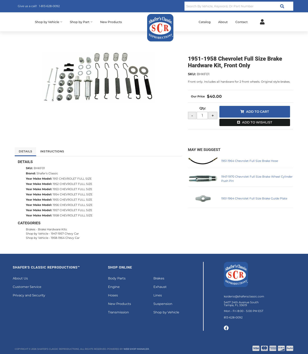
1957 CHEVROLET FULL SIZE (72, 210)
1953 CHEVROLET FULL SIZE (72, 189)
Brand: (31, 173)
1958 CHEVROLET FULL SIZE (72, 215)
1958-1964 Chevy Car (65, 238)
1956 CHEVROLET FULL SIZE (72, 205)
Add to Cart (257, 112)
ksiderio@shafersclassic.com (244, 296)
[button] (238, 6)
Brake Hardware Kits (52, 229)
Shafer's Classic (47, 173)
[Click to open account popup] (262, 22)
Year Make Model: (39, 178)
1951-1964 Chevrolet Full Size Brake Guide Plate (254, 198)
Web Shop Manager (136, 349)
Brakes (30, 229)
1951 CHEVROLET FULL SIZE (72, 178)
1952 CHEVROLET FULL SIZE (72, 184)
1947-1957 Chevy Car (65, 233)
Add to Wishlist (257, 122)
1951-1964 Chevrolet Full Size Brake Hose (249, 161)
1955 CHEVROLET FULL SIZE (72, 199)
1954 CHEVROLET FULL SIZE (72, 194)
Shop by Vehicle (37, 233)
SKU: (192, 74)
